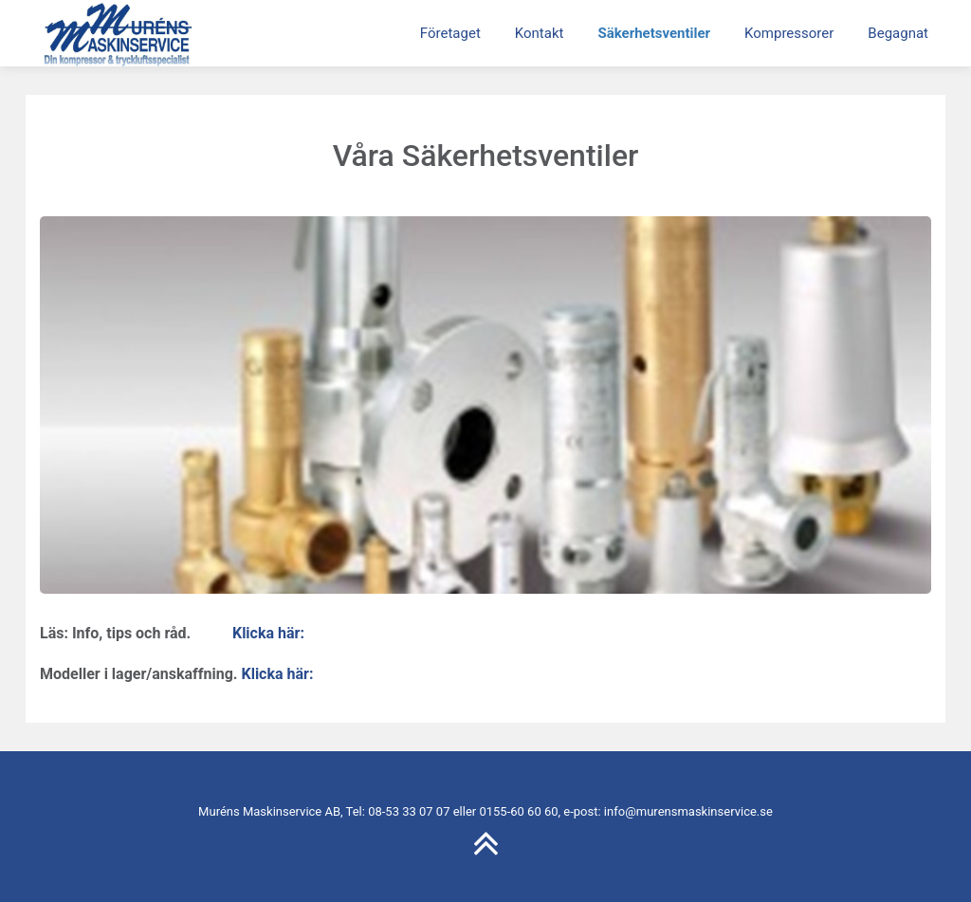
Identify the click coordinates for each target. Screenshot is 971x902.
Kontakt (539, 33)
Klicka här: (268, 633)
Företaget (450, 33)
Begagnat (898, 33)
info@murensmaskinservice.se (688, 811)
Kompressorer (789, 33)
